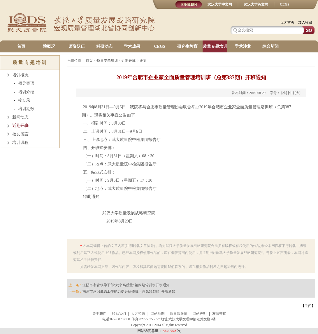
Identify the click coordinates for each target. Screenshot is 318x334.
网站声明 (200, 314)
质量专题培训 (215, 46)
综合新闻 (270, 46)
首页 (21, 46)
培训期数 (26, 109)
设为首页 (287, 22)
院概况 (49, 46)
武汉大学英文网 (256, 4)
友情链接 (219, 314)
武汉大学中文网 (220, 4)
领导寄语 (26, 83)
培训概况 (20, 75)
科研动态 (104, 46)
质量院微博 (178, 314)
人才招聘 (138, 314)
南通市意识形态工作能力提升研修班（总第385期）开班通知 (128, 291)
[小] (284, 93)
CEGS (284, 4)
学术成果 (132, 46)
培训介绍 (26, 92)
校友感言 (20, 134)
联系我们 (119, 314)
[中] (291, 93)
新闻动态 (20, 117)
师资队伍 (76, 46)
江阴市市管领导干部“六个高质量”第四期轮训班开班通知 (126, 285)
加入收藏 (305, 22)
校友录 (24, 100)
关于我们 (99, 314)
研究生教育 (187, 46)
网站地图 (158, 314)
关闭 (308, 306)
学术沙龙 (243, 46)
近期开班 (20, 125)
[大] (298, 93)
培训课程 (20, 142)
